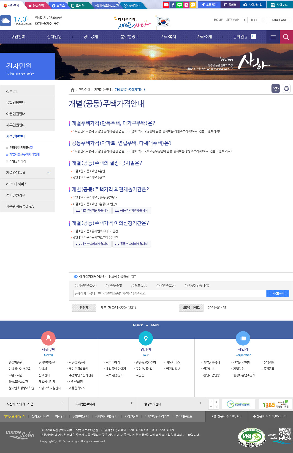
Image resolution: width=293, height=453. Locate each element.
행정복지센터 (152, 404)
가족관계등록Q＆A (20, 206)
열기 (275, 88)
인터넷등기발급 (21, 148)
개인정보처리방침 (14, 416)
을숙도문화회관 (109, 6)
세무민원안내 (15, 125)
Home (218, 20)
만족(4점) (114, 285)
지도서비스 (173, 362)
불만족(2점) (166, 285)
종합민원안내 (15, 103)
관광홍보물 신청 (146, 362)
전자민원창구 (15, 195)
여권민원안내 (15, 114)
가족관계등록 (28, 173)
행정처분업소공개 (244, 375)
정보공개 (90, 36)
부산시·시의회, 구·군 (20, 404)
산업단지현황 (241, 362)
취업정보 (268, 362)
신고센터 (44, 375)
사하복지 (168, 36)
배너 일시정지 (216, 406)
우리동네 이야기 (116, 369)
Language (279, 20)
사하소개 (204, 36)
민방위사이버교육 (20, 369)
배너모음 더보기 (211, 406)
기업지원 (238, 369)
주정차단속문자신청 (81, 375)
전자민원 (54, 36)
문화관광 (38, 6)
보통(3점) (139, 285)
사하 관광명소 (114, 375)
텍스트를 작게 (263, 20)
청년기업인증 (211, 375)
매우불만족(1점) (197, 285)
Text (254, 20)
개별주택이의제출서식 (95, 244)
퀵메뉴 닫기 (146, 325)
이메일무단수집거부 (157, 416)
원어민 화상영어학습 (21, 388)
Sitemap (232, 20)
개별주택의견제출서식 (95, 210)
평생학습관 (15, 362)
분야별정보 (130, 36)
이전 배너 (211, 402)
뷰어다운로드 (184, 416)
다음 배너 (216, 402)
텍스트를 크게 (245, 20)
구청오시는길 (144, 369)
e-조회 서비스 (16, 184)
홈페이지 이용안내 (106, 416)
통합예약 (133, 6)
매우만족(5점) (86, 285)
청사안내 (60, 416)
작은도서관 (15, 375)
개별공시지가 (17, 161)
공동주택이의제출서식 (134, 244)
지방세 (43, 369)
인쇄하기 (286, 88)
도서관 (80, 6)
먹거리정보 (173, 369)
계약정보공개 (211, 362)
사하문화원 (76, 382)
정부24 (11, 92)
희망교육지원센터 (50, 388)
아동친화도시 (77, 388)
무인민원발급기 (78, 369)
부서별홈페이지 (85, 404)
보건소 (61, 6)
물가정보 (208, 369)
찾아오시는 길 (40, 416)
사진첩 (140, 375)
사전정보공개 (77, 362)
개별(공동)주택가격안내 (24, 154)
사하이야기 (113, 362)
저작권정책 (131, 416)
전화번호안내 (81, 416)
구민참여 (18, 36)
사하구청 (13, 6)
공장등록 (268, 369)
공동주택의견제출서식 (134, 210)
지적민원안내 (15, 136)
